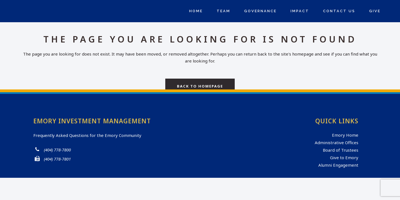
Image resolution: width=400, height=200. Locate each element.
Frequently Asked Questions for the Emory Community (87, 135)
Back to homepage (200, 86)
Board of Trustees (340, 150)
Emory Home (345, 135)
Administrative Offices (336, 142)
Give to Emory (344, 157)
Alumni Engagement (338, 165)
